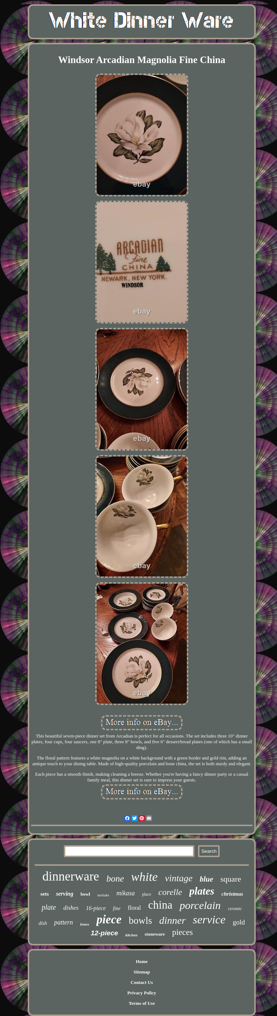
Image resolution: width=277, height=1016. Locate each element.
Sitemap (141, 972)
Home (142, 961)
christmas (232, 894)
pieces (182, 932)
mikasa (125, 893)
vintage (179, 878)
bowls (140, 920)
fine (116, 908)
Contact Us (142, 982)
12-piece (104, 933)
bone (115, 878)
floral (134, 907)
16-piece (96, 908)
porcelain (200, 905)
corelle (170, 892)
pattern (63, 922)
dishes (71, 907)
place (146, 894)
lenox (84, 924)
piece (109, 919)
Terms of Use (142, 1003)
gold (239, 922)
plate (48, 907)
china (160, 905)
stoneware (155, 934)
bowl (85, 894)
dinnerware (70, 876)
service (209, 919)
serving (64, 894)
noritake (103, 895)
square (230, 878)
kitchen (131, 935)
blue (206, 879)
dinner (172, 920)
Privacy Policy (141, 992)
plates (201, 891)
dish (43, 923)
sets (44, 894)
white (144, 876)
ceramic (235, 908)
